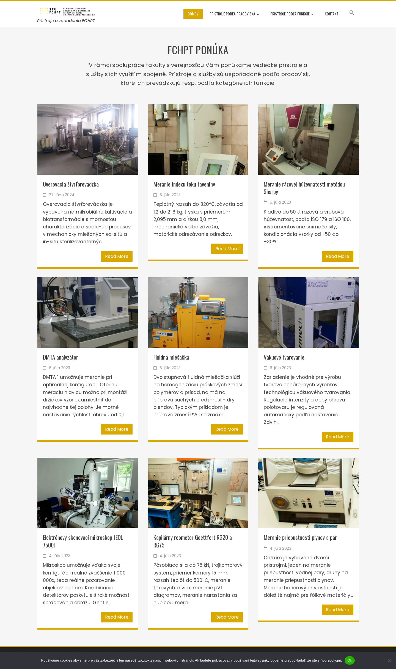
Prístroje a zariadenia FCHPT (66, 20)
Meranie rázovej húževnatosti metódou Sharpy (304, 188)
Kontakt (331, 14)
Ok (349, 660)
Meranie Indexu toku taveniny (184, 184)
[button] (352, 14)
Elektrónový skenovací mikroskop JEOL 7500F (83, 541)
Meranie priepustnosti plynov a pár (300, 537)
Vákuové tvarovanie (284, 357)
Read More (116, 256)
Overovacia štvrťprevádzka (71, 184)
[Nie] (389, 660)
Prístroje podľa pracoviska (234, 14)
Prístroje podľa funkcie (292, 14)
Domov (193, 14)
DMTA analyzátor (60, 357)
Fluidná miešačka (171, 357)
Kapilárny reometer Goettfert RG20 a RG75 (192, 541)
